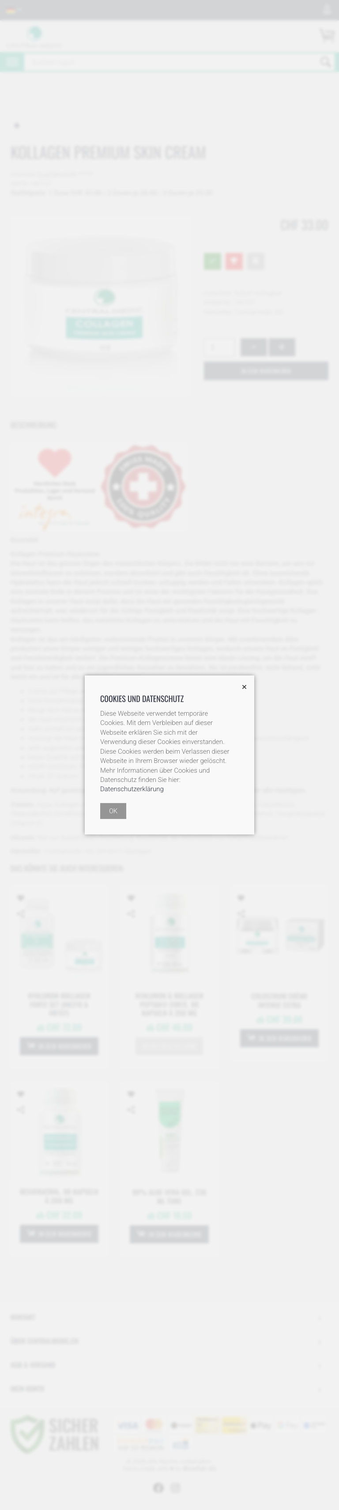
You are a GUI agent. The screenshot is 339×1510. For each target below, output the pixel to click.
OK (113, 811)
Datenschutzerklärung (132, 789)
